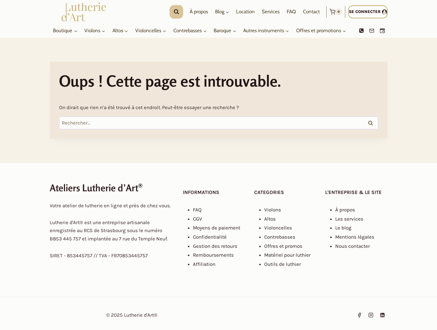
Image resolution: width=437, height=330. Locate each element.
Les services (349, 219)
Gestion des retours (215, 246)
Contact (311, 11)
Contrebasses (279, 237)
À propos (199, 11)
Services (271, 11)
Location (245, 11)
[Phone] (361, 31)
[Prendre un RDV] (383, 31)
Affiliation (204, 264)
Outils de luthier (282, 264)
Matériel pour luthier (287, 255)
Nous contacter (352, 246)
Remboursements (213, 255)
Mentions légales (354, 237)
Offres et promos (283, 246)
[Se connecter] (368, 11)
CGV (197, 219)
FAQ (291, 11)
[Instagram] (371, 315)
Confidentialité (210, 237)
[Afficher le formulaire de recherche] (176, 12)
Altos (270, 219)
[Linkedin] (383, 315)
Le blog (343, 228)
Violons (272, 210)
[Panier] (336, 12)
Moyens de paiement (216, 228)
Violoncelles (278, 228)
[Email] (372, 31)
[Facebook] (359, 315)
